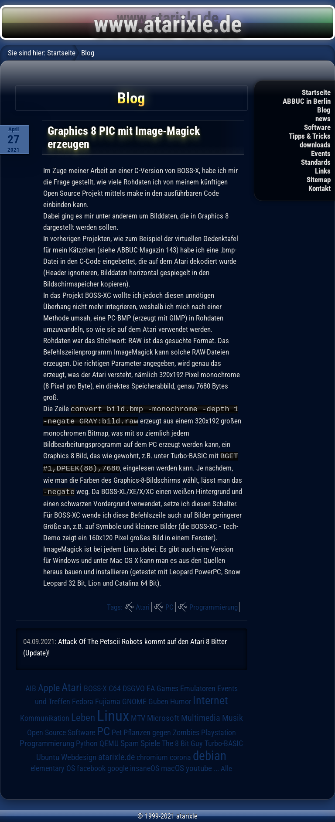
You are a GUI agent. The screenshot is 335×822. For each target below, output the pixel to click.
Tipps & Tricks (310, 136)
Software (317, 127)
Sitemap (319, 179)
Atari (143, 604)
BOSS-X (95, 686)
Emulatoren (197, 686)
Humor (180, 699)
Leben (83, 715)
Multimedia (200, 715)
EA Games (162, 686)
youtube (199, 766)
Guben (158, 699)
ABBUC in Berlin (307, 101)
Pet (117, 730)
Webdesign (78, 755)
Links (323, 171)
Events (321, 153)
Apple (49, 685)
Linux (113, 713)
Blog (324, 110)
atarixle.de (116, 755)
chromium (152, 755)
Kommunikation (44, 715)
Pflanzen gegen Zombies (161, 730)
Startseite (316, 92)
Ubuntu (47, 755)
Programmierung (213, 604)
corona (180, 755)
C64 (115, 686)
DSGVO (134, 686)
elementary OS (53, 766)
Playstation (218, 730)
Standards (316, 162)
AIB (30, 686)
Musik (232, 716)
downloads (315, 144)
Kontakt (319, 188)
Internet (210, 698)
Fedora (82, 699)
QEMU (109, 741)
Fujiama (107, 699)
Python (87, 741)
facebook (91, 766)
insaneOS (144, 766)
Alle (226, 766)
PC (169, 604)
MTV (138, 715)
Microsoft (163, 716)
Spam (129, 741)
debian (209, 753)
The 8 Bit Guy (182, 741)
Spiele (150, 741)
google (117, 766)
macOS (172, 766)
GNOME (134, 699)
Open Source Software (61, 730)
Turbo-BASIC (224, 741)
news (323, 118)
